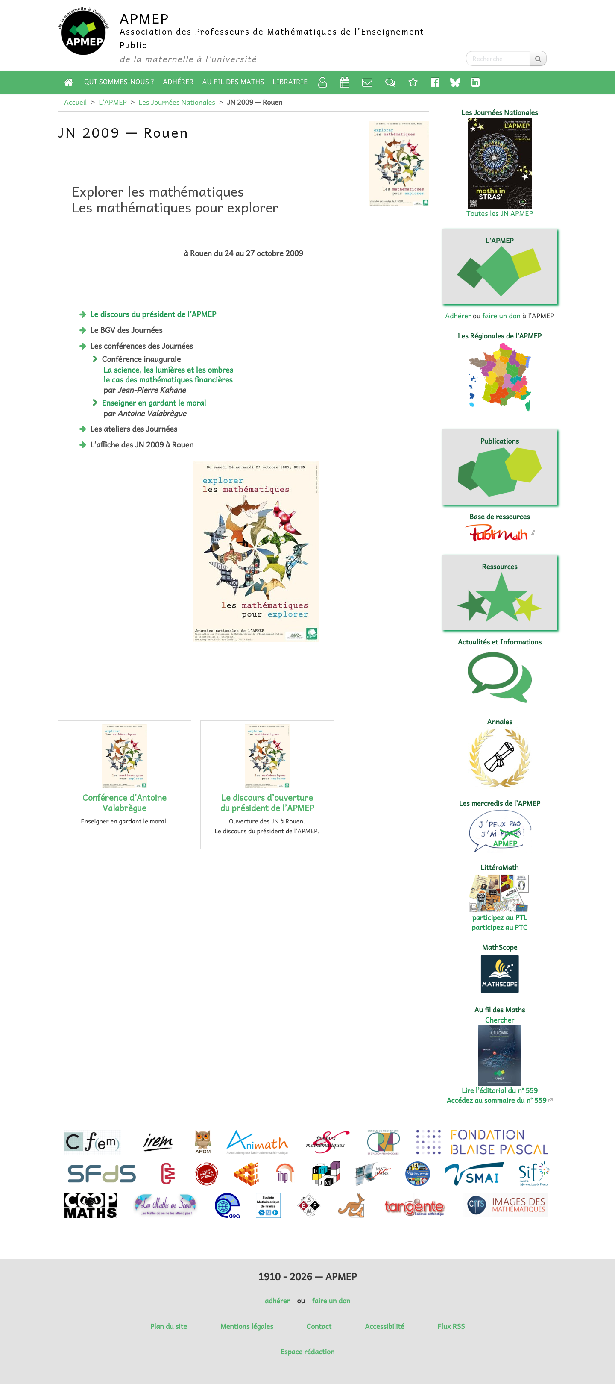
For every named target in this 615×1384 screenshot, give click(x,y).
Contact (319, 1326)
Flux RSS (451, 1326)
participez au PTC (500, 927)
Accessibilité (384, 1326)
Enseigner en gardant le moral (154, 402)
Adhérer (178, 81)
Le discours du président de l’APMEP (153, 314)
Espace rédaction (307, 1351)
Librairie (290, 81)
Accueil (75, 102)
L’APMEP (112, 102)
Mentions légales (246, 1326)
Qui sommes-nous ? (119, 81)
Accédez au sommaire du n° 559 (497, 1100)
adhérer (277, 1300)
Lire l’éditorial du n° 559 (500, 1090)
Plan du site (168, 1326)
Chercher (499, 1020)
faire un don (501, 315)
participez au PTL (499, 917)
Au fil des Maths (233, 81)
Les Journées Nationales (177, 102)
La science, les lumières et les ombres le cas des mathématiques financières (168, 374)
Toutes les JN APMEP (499, 213)
